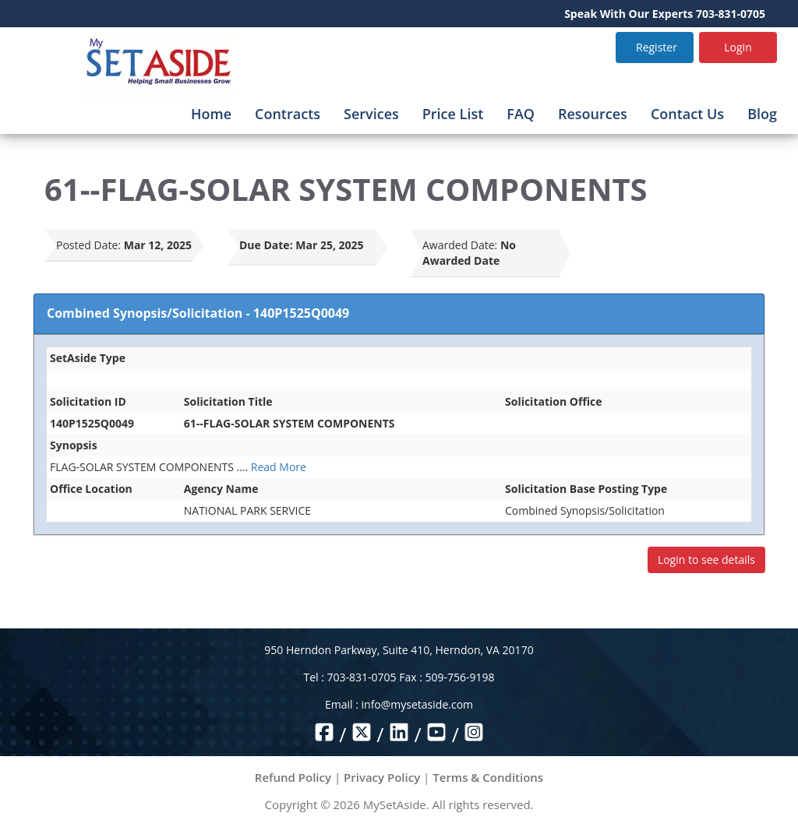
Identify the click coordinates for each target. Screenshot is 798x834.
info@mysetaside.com (417, 704)
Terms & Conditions (488, 777)
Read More (278, 466)
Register (656, 47)
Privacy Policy (382, 777)
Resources (592, 113)
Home (211, 113)
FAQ (521, 113)
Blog (762, 113)
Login (737, 47)
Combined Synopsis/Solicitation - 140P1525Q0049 (198, 313)
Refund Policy (293, 777)
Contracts (287, 113)
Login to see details (706, 559)
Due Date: (266, 245)
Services (371, 113)
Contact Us (687, 113)
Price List (453, 113)
